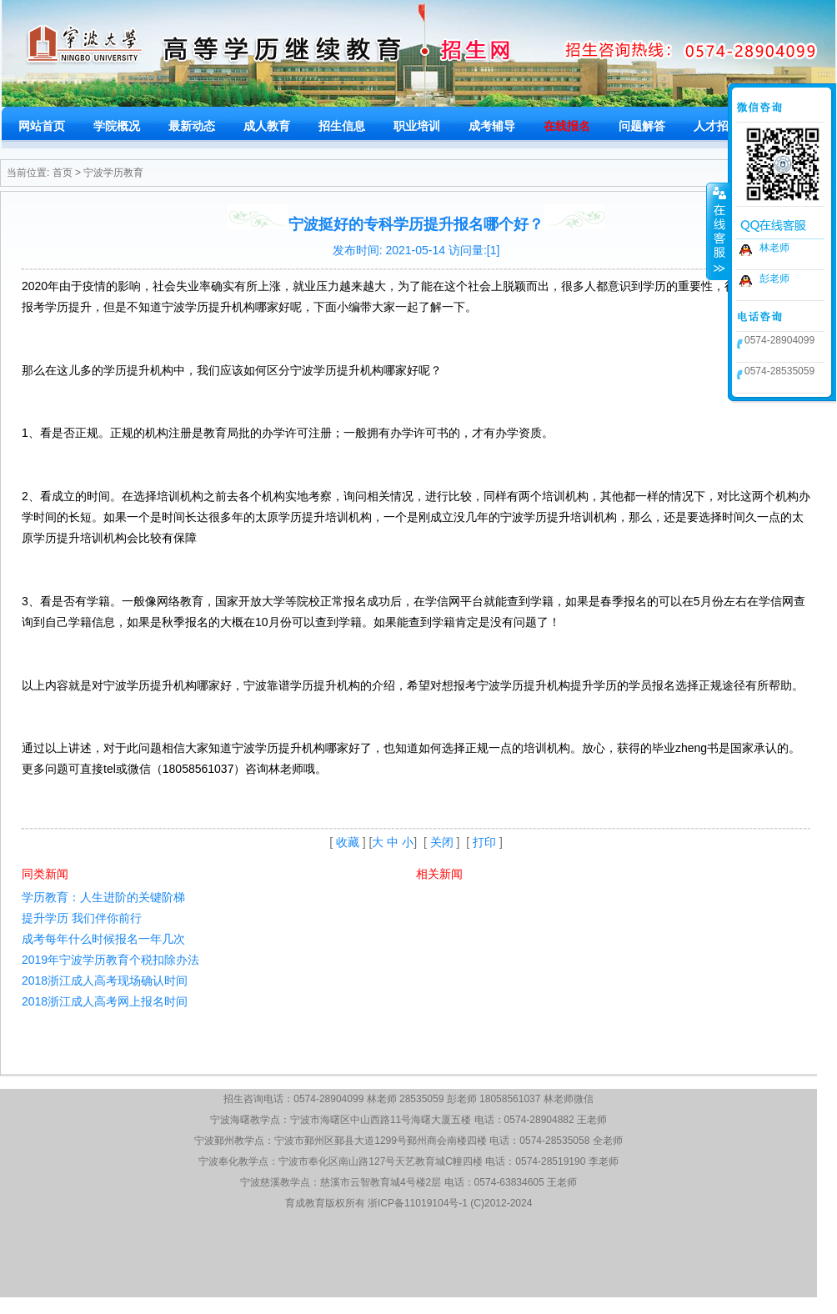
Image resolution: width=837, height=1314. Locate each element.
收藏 (347, 842)
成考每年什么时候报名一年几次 (103, 938)
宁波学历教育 (113, 172)
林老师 (774, 247)
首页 (63, 172)
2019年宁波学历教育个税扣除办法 (110, 959)
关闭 (442, 842)
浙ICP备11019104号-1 (418, 1203)
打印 (484, 842)
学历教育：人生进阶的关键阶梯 (103, 897)
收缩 (717, 231)
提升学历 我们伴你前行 (82, 918)
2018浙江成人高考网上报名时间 (105, 1001)
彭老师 (774, 278)
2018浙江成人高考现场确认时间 (105, 980)
